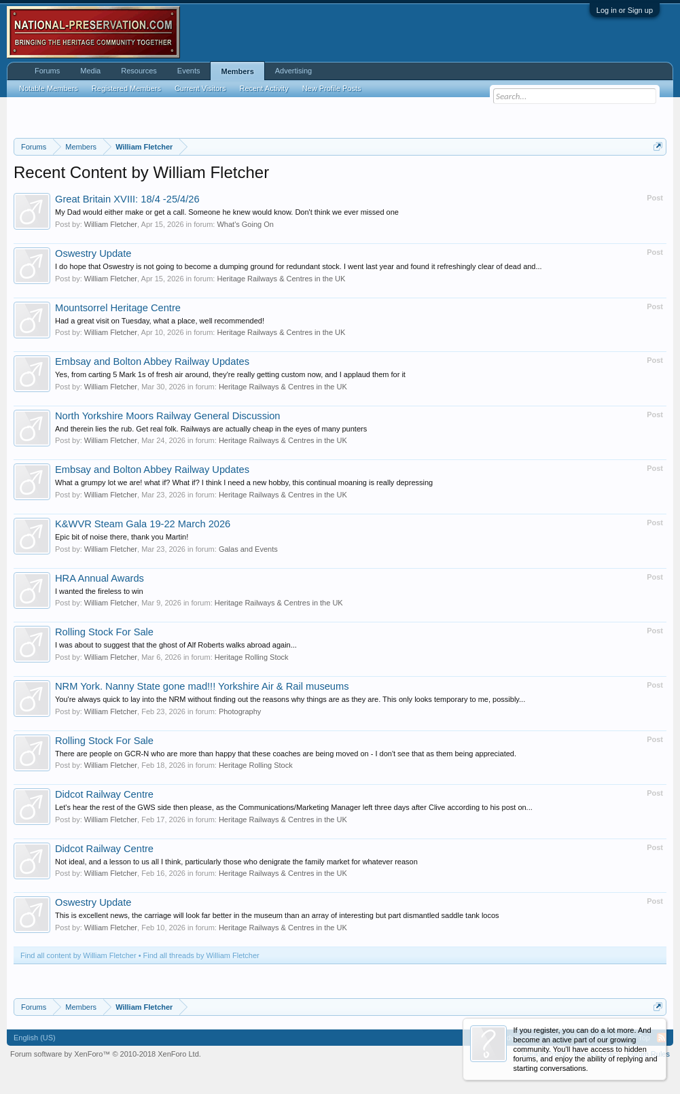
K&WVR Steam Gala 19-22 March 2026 (142, 523)
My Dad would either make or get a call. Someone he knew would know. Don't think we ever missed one (227, 212)
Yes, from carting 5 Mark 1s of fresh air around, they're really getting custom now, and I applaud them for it (230, 374)
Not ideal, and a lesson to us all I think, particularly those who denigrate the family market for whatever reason (236, 862)
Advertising (293, 71)
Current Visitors (200, 88)
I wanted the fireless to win (99, 591)
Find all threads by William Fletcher (201, 955)
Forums (47, 71)
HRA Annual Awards (99, 578)
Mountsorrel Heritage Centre (118, 307)
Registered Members (126, 88)
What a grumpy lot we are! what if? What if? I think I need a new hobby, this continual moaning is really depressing (244, 482)
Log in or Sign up (624, 10)
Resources (139, 71)
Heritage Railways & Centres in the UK (281, 279)
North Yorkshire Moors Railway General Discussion (168, 415)
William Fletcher (110, 224)
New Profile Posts (331, 88)
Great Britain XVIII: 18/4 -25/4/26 (127, 199)
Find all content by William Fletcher (78, 955)
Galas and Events (248, 549)
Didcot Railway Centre (104, 794)
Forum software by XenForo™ (105, 1054)
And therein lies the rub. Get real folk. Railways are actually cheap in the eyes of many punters (211, 429)
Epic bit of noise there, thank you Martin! (121, 537)
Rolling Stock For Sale (104, 632)
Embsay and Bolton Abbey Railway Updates (152, 361)
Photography (240, 711)
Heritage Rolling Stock (252, 657)
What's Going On (245, 224)
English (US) (35, 1038)
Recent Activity (264, 88)
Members (237, 71)
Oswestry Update (93, 253)
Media (90, 71)
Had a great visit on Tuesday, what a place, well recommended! (159, 321)
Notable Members (48, 88)
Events (188, 71)
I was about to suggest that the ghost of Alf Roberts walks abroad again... (176, 645)
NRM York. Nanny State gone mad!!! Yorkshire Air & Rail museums (202, 686)
